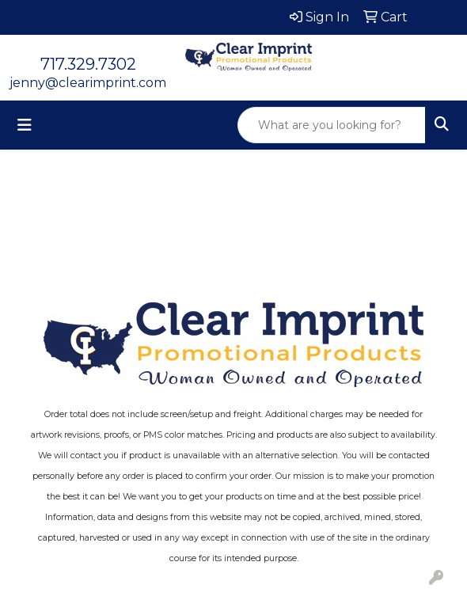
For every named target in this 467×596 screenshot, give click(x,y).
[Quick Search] (331, 125)
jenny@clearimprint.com (87, 82)
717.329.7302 (88, 64)
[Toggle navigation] (24, 125)
